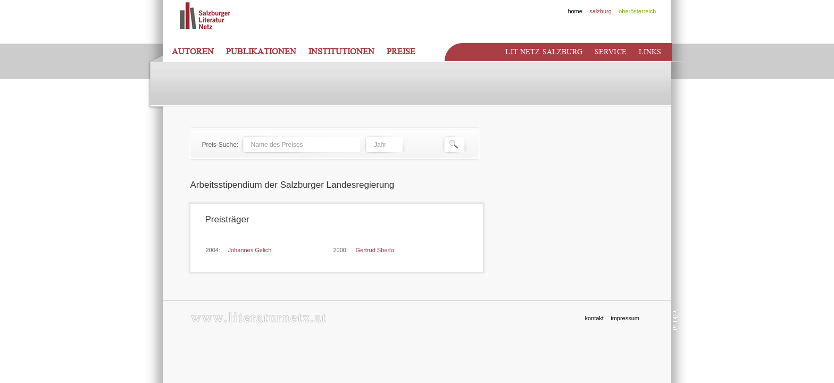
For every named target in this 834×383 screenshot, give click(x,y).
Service (611, 52)
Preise (401, 51)
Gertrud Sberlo (375, 250)
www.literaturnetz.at (258, 317)
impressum (625, 318)
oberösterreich (637, 11)
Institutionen (341, 51)
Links (650, 52)
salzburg (600, 11)
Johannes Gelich (250, 250)
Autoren (193, 51)
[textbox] (301, 145)
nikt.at (675, 320)
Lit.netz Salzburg (543, 52)
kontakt (594, 318)
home (575, 11)
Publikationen (261, 51)
